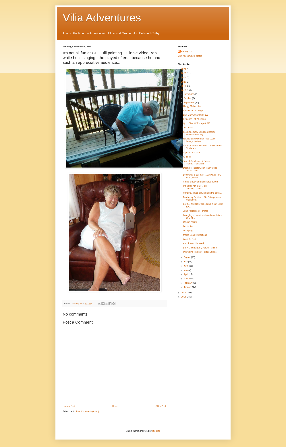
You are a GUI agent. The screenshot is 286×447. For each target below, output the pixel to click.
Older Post (160, 406)
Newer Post (69, 406)
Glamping (187, 230)
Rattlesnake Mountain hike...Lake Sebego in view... (199, 140)
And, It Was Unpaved (193, 243)
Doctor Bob (188, 226)
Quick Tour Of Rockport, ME (196, 123)
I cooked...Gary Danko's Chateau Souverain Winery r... (199, 133)
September (189, 102)
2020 (184, 82)
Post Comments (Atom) (87, 411)
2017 (184, 90)
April (186, 274)
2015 (184, 297)
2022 (184, 73)
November (189, 94)
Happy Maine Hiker (192, 106)
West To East (189, 239)
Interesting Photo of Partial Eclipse (200, 252)
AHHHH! (187, 157)
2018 (184, 86)
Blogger (156, 431)
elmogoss (186, 51)
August (187, 257)
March (187, 278)
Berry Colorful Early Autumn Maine (200, 247)
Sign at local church (192, 152)
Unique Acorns (190, 222)
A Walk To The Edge (193, 110)
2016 (184, 292)
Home (115, 406)
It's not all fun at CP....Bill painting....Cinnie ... (195, 187)
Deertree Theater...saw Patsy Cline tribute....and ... (200, 169)
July (186, 261)
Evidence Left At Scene (194, 119)
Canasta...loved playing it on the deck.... (202, 193)
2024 (184, 69)
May (186, 270)
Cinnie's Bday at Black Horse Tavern (201, 181)
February (188, 283)
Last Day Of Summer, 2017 (196, 115)
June (186, 266)
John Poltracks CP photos (195, 211)
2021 (184, 77)
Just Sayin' (188, 127)
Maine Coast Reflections (195, 235)
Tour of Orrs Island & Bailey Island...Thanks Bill (196, 162)
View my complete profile (190, 56)
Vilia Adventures (102, 17)
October (188, 98)
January (188, 287)
